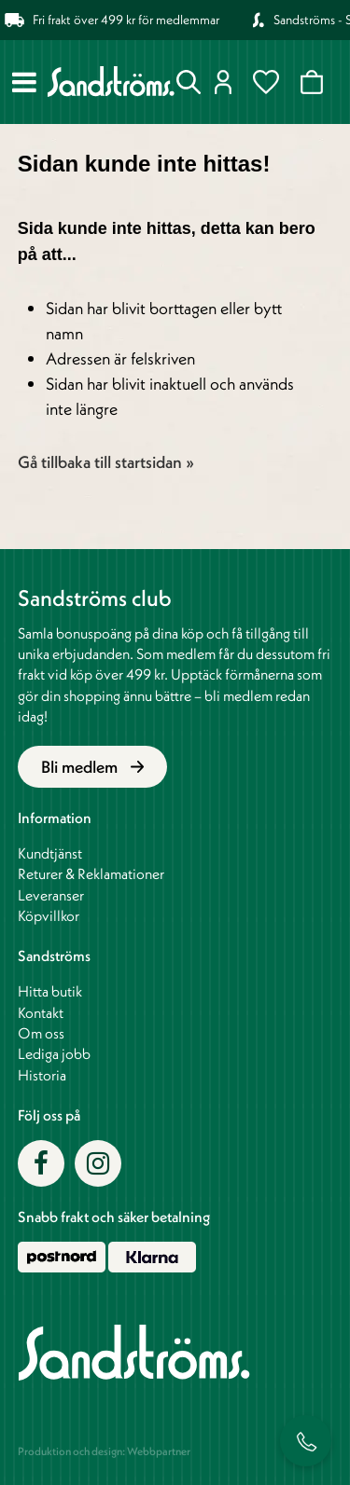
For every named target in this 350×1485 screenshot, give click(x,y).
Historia (42, 1075)
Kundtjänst (50, 853)
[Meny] (24, 82)
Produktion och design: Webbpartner (104, 1451)
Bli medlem (93, 766)
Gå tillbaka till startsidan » (106, 462)
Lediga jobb (54, 1053)
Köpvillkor (48, 915)
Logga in (223, 82)
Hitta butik (50, 991)
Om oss (41, 1033)
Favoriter (266, 82)
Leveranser (51, 895)
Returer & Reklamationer (91, 873)
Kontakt (40, 1012)
